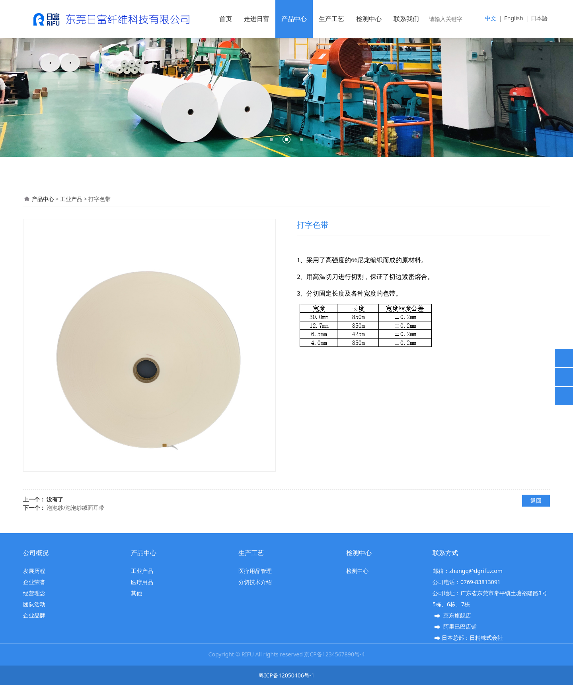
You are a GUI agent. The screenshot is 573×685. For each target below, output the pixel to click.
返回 (536, 500)
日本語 (539, 18)
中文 (490, 18)
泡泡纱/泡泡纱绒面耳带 (75, 507)
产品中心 (294, 18)
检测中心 (369, 18)
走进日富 (256, 18)
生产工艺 (331, 18)
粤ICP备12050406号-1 (287, 675)
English (513, 18)
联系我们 (406, 18)
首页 (225, 18)
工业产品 (71, 199)
